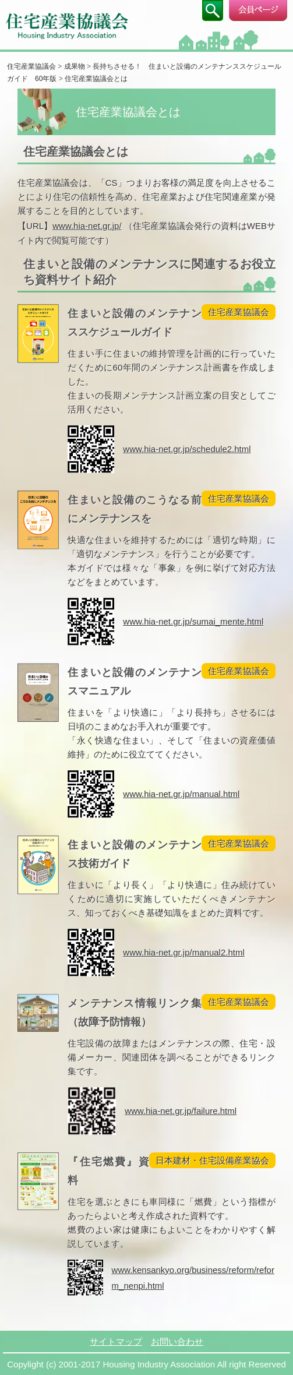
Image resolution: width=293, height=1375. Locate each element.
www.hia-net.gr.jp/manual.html (181, 794)
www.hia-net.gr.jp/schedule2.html (186, 449)
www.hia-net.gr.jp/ (86, 226)
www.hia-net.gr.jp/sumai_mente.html (193, 621)
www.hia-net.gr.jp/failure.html (180, 1111)
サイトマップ (116, 1341)
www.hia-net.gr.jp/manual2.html (183, 952)
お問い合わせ (177, 1341)
